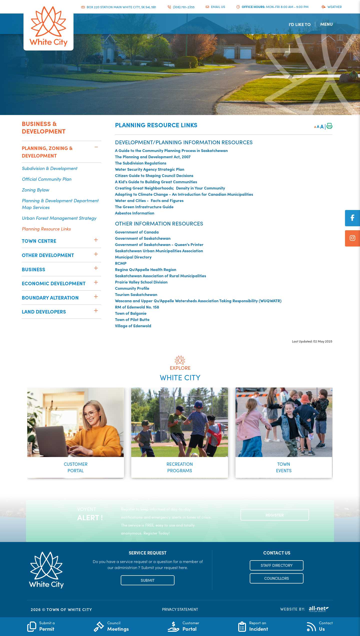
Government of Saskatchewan (142, 238)
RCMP (120, 263)
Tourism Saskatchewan (136, 294)
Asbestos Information (134, 213)
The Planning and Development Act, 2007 (152, 156)
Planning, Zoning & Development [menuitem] (47, 151)
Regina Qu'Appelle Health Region (145, 269)
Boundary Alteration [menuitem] (50, 297)
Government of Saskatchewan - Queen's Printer (159, 244)
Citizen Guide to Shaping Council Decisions (154, 175)
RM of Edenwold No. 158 (137, 307)
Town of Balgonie (130, 313)
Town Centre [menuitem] (39, 240)
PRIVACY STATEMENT (180, 609)
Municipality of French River (49, 26)
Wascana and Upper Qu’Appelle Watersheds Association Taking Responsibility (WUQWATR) (198, 300)
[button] (96, 147)
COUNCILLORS (276, 578)
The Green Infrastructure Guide (144, 206)
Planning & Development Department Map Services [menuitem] (60, 203)
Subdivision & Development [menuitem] (49, 168)
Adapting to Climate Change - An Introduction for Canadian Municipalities (184, 194)
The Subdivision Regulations (140, 163)
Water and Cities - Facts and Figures (149, 200)
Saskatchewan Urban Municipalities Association (159, 250)
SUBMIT (147, 580)
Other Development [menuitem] (48, 255)
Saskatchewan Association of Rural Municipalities (160, 275)
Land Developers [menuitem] (44, 311)
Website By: (304, 609)
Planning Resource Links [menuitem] (46, 229)
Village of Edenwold (133, 325)
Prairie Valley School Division (141, 281)
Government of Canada (137, 231)
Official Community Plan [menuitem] (46, 179)
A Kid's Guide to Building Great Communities (156, 181)
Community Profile (132, 288)
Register (275, 515)
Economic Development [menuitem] (54, 283)
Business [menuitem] (33, 269)
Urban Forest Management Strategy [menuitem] (59, 218)
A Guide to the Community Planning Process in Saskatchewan (171, 150)
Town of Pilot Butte (132, 319)
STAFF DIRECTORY (276, 565)
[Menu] (329, 24)
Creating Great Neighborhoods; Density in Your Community (170, 187)
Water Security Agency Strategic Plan (149, 169)
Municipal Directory (133, 257)
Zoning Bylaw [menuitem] (35, 189)
